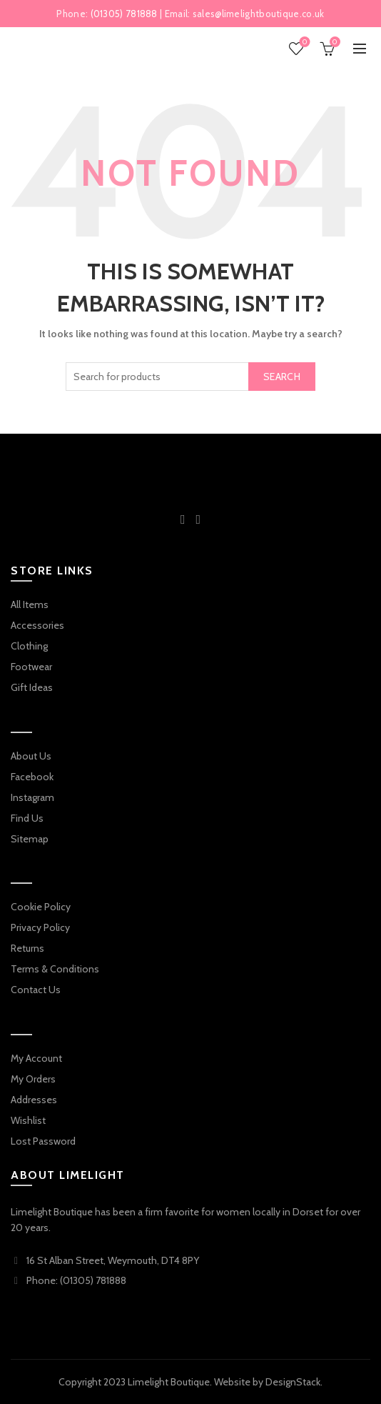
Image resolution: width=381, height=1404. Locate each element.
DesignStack (292, 1381)
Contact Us (36, 989)
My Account (36, 1058)
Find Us (27, 818)
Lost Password (43, 1141)
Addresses (34, 1099)
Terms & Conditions (55, 968)
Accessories (37, 625)
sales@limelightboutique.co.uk (259, 13)
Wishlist (304, 42)
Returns (27, 948)
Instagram (32, 797)
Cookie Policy (41, 906)
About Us (31, 756)
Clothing (29, 645)
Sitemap (30, 838)
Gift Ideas (32, 687)
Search (281, 376)
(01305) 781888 (124, 13)
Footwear (31, 666)
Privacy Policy (40, 927)
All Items (30, 604)
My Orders (33, 1078)
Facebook (32, 776)
